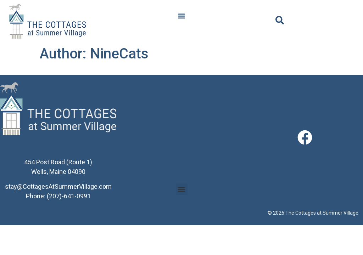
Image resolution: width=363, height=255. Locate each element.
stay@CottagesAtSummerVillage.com (58, 186)
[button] (181, 16)
